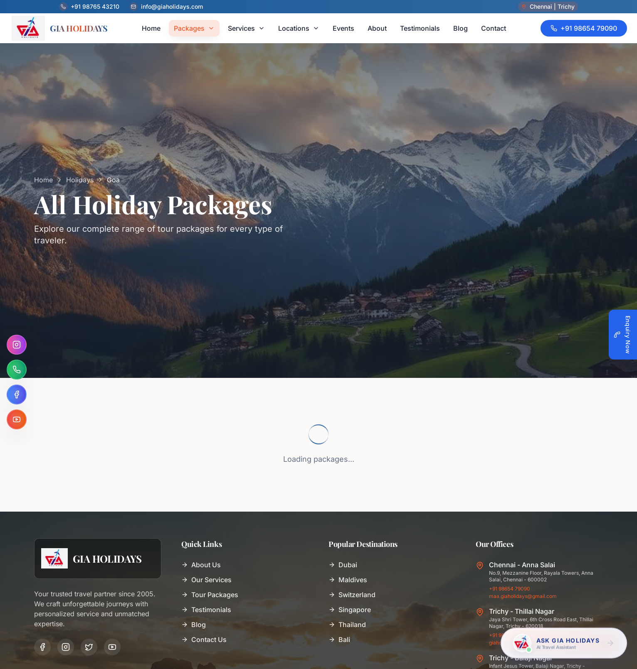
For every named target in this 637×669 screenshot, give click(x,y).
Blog (193, 624)
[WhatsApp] (17, 370)
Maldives (347, 580)
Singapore (349, 609)
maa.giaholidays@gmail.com (523, 596)
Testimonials (206, 609)
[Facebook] (17, 394)
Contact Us (204, 639)
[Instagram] (17, 345)
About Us (201, 565)
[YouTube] (17, 419)
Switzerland (351, 595)
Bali (339, 639)
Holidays (80, 180)
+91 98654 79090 (509, 589)
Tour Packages (209, 595)
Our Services (206, 580)
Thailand (347, 624)
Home (43, 180)
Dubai (342, 565)
